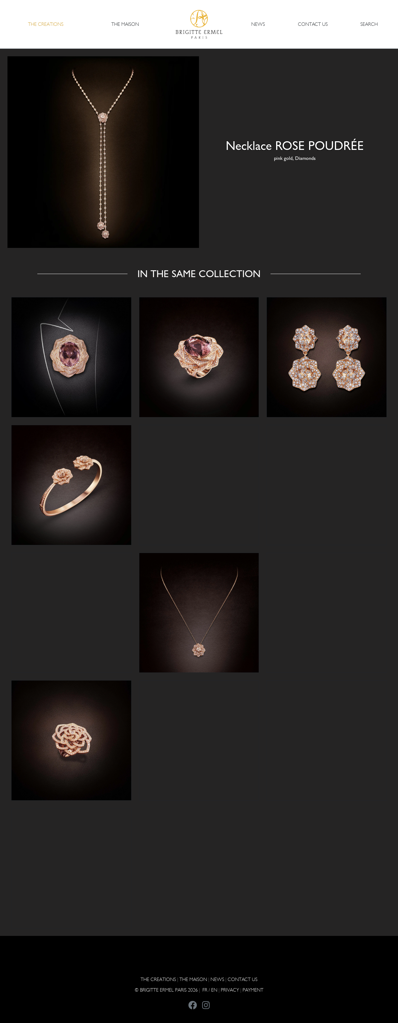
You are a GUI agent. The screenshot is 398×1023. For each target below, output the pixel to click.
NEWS (258, 24)
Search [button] (369, 24)
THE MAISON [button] (125, 24)
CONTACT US (313, 24)
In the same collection (199, 274)
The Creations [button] (45, 24)
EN (214, 990)
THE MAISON (193, 979)
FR (204, 990)
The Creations (158, 979)
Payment (253, 990)
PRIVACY (230, 990)
